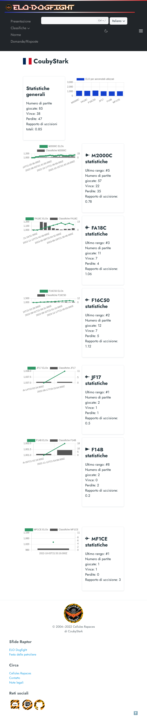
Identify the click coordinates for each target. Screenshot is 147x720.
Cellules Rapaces (20, 673)
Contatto (14, 678)
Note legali (16, 682)
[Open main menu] (141, 30)
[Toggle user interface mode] (106, 31)
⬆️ (136, 713)
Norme (16, 34)
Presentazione (21, 21)
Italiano (119, 21)
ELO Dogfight (18, 650)
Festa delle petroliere (22, 654)
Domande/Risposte (24, 41)
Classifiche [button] (20, 28)
